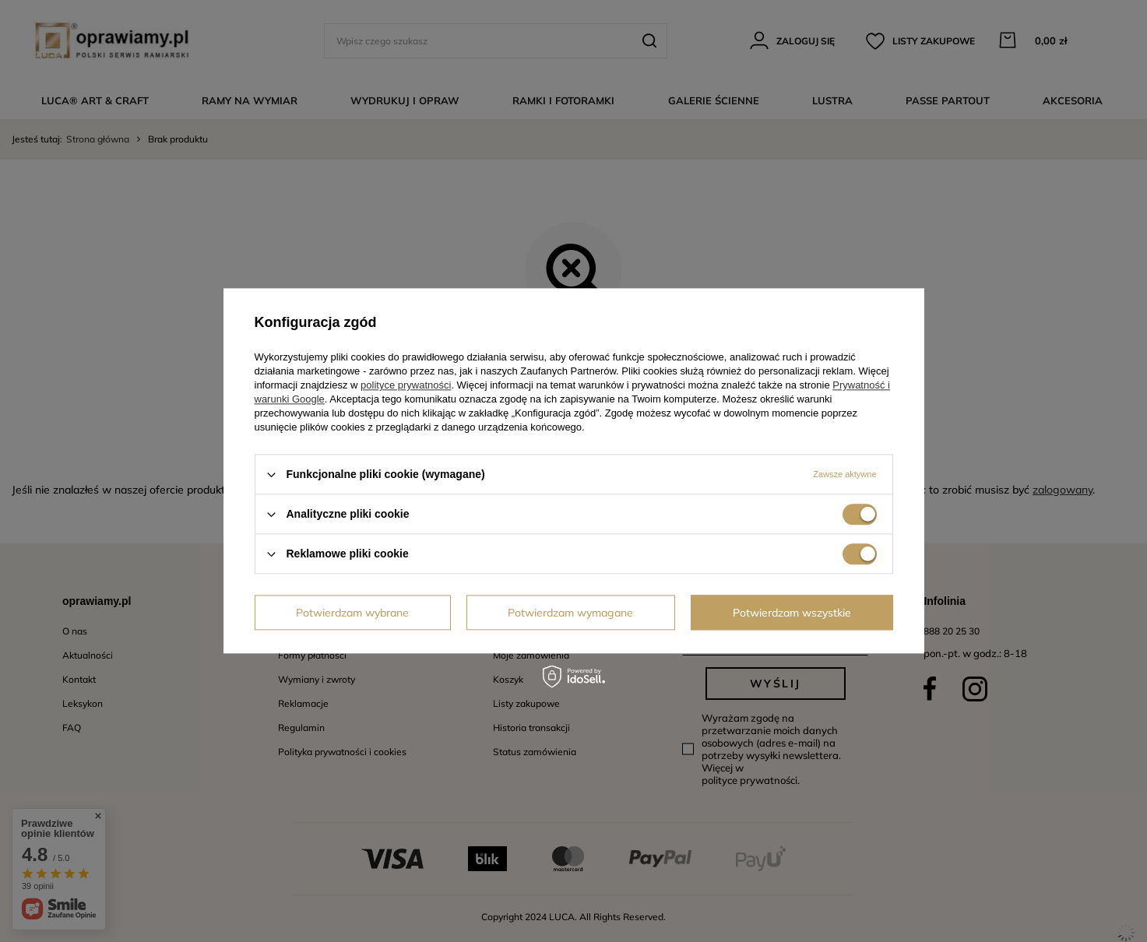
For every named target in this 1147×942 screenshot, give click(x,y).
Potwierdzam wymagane (570, 613)
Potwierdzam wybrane (352, 613)
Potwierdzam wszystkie (792, 613)
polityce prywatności (406, 385)
